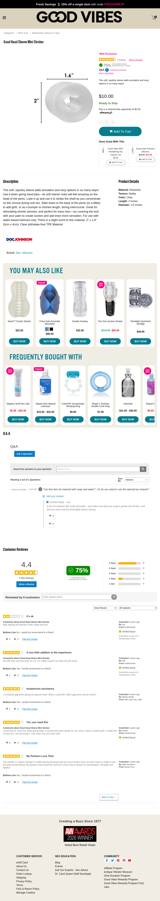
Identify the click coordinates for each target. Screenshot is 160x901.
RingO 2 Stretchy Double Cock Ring (100, 405)
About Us (21, 866)
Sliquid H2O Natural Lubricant (45, 405)
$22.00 (19, 330)
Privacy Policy (24, 881)
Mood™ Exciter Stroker (19, 321)
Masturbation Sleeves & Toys (46, 33)
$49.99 (140, 331)
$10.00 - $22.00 (45, 411)
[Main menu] (4, 17)
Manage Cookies (25, 892)
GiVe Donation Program (117, 875)
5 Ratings (121, 60)
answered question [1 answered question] (118, 70)
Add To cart (120, 131)
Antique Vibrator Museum (118, 871)
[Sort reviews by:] (105, 608)
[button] (47, 329)
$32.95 (80, 330)
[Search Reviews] (79, 597)
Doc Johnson (24, 253)
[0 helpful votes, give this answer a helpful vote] (51, 516)
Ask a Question (106, 73)
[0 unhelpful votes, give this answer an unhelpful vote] (51, 524)
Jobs (106, 886)
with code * (80, 4)
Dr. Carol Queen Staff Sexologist (73, 873)
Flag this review (29, 639)
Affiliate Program (113, 868)
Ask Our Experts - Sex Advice (71, 870)
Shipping (21, 877)
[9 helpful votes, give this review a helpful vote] (7, 743)
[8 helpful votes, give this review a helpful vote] (7, 782)
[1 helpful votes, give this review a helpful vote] (7, 675)
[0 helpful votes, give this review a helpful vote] (7, 639)
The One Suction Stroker (110, 321)
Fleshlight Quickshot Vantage (140, 322)
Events (59, 866)
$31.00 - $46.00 (128, 410)
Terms (19, 885)
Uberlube (127, 403)
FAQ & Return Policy (27, 888)
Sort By (120, 480)
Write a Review (135, 60)
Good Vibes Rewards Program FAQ (124, 883)
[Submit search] (143, 469)
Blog (57, 862)
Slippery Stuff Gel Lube (18, 403)
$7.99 (100, 411)
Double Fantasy (80, 321)
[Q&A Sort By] (137, 479)
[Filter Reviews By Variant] (137, 608)
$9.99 (73, 411)
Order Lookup (24, 873)
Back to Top (109, 797)
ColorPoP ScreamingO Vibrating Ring (73, 405)
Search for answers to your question (32, 469)
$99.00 (50, 333)
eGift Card (22, 862)
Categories (9, 33)
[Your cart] (153, 17)
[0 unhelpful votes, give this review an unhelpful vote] (16, 639)
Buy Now (19, 341)
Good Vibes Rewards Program (121, 879)
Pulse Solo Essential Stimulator (49, 322)
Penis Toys (23, 33)
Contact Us (22, 870)
